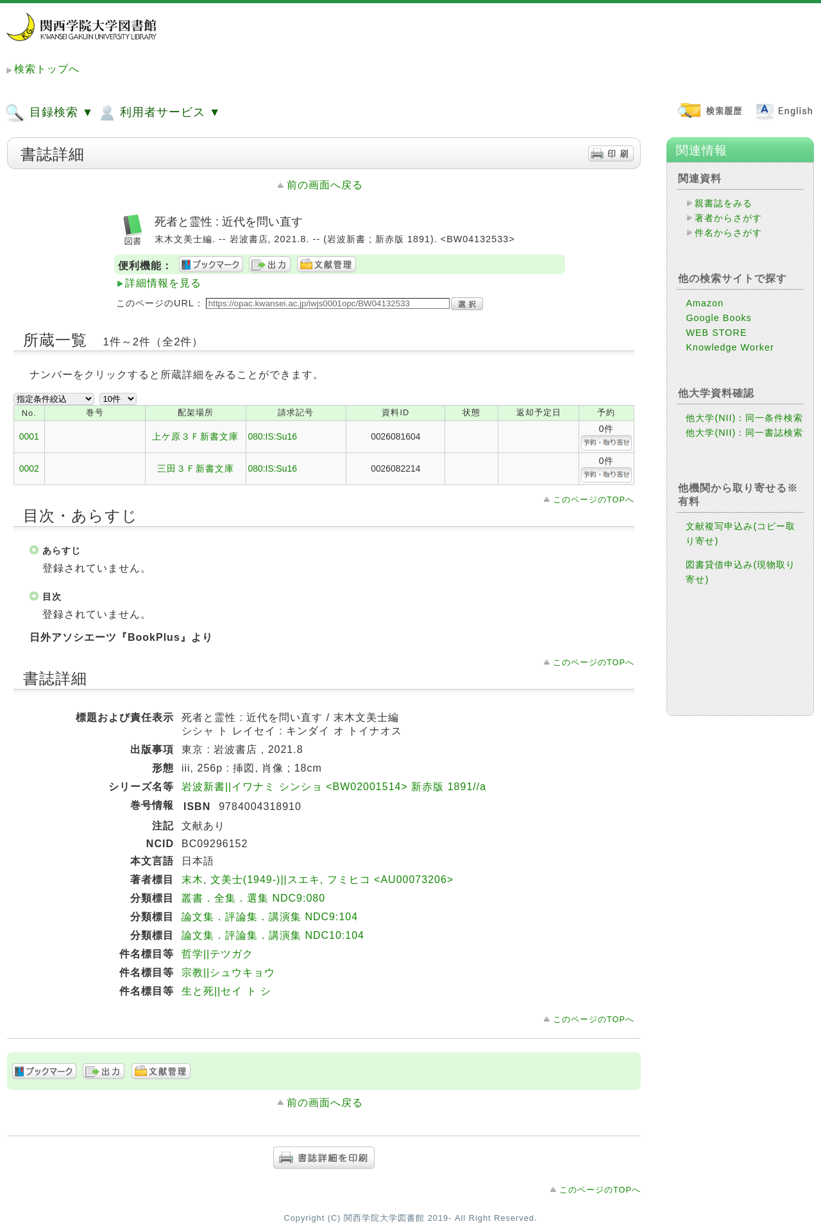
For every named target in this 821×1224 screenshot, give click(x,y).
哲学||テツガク (217, 953)
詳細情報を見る (163, 282)
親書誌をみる (723, 203)
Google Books (718, 318)
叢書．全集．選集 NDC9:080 (253, 898)
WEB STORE (716, 332)
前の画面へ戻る (325, 184)
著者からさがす (728, 218)
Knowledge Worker (730, 347)
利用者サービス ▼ (159, 112)
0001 (29, 436)
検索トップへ (47, 68)
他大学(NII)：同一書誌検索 (744, 432)
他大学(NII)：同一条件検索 (744, 418)
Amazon (705, 303)
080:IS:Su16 (273, 436)
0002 (29, 468)
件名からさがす (728, 232)
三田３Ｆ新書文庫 (195, 468)
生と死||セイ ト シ (226, 991)
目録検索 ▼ (49, 112)
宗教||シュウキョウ (228, 972)
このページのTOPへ (593, 499)
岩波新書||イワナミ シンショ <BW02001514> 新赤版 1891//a (334, 786)
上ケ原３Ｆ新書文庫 (195, 436)
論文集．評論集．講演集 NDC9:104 (270, 916)
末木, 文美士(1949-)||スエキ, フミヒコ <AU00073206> (317, 879)
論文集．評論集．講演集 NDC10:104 (273, 935)
